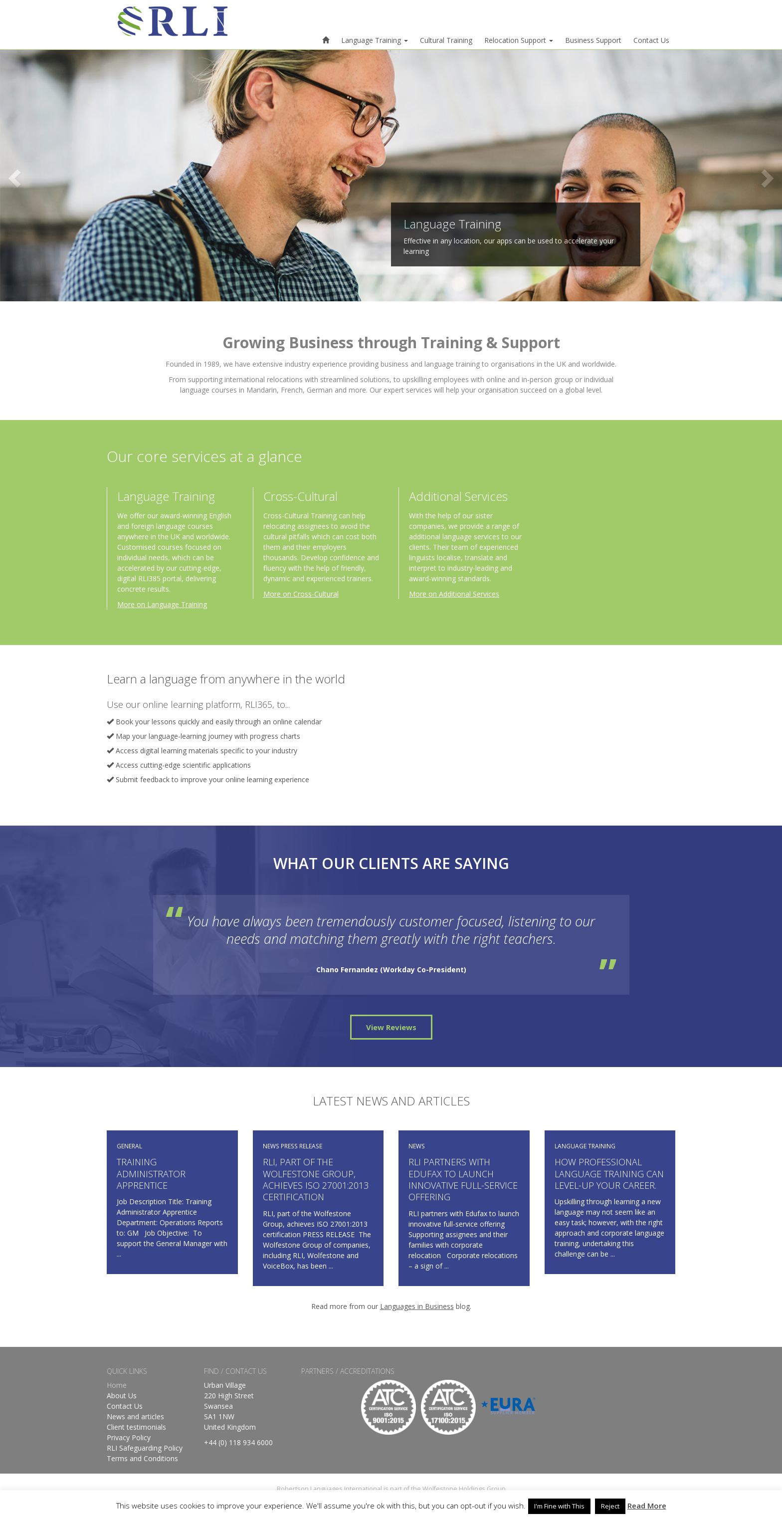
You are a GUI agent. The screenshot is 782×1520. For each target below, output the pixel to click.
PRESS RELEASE (301, 1146)
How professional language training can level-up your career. (609, 1173)
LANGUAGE (570, 1146)
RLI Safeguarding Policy (145, 1448)
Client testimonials (136, 1427)
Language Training (374, 40)
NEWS (271, 1146)
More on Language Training (162, 604)
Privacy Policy (129, 1437)
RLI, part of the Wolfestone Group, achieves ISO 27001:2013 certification (316, 1179)
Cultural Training (446, 40)
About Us (122, 1395)
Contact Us (651, 40)
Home (117, 1385)
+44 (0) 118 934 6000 (238, 1442)
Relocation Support (518, 40)
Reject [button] (610, 1506)
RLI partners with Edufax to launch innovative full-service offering (463, 1179)
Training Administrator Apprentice (151, 1173)
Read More (646, 1506)
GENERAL (129, 1146)
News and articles (135, 1416)
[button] (58, 175)
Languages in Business (417, 1306)
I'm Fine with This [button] (559, 1506)
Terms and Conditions (142, 1458)
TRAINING (601, 1146)
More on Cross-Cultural (301, 594)
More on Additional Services (454, 594)
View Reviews (391, 1027)
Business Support (593, 40)
